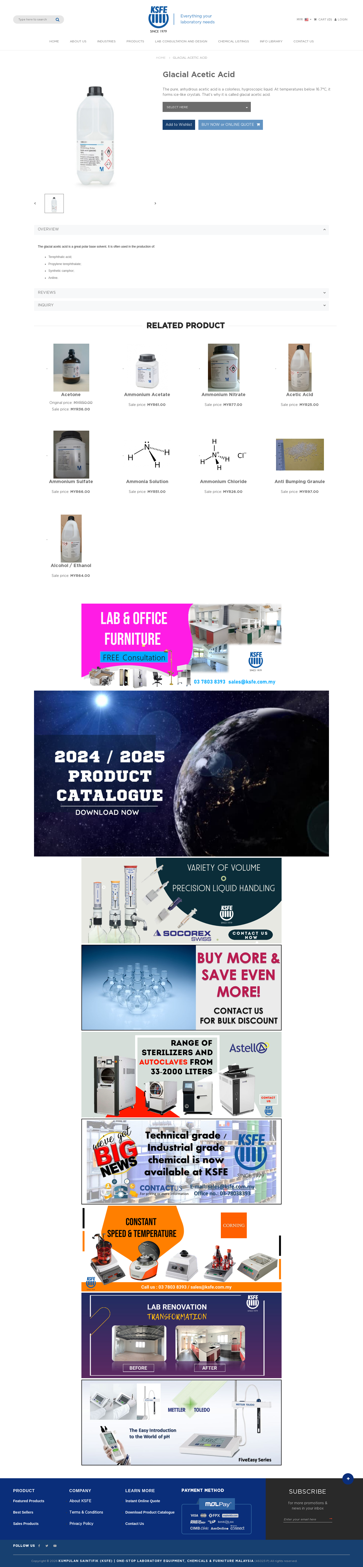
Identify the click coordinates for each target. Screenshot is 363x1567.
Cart (322, 19)
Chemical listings (233, 41)
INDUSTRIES (106, 41)
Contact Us (303, 41)
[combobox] (207, 107)
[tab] (181, 229)
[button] (181, 230)
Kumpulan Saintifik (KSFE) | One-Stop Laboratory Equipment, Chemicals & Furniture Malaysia (156, 1560)
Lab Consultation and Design (181, 41)
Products (135, 41)
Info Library (271, 41)
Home (54, 41)
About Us (78, 41)
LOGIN (341, 19)
